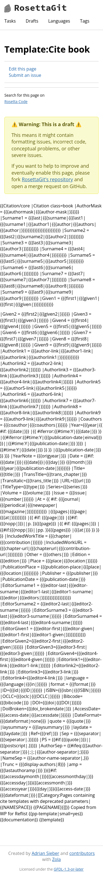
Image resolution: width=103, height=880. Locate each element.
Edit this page (22, 69)
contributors (81, 853)
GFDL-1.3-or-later (69, 869)
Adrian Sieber (45, 853)
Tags (84, 21)
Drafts (32, 21)
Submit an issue (25, 75)
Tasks (10, 21)
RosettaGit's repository (47, 179)
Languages (59, 21)
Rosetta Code (15, 101)
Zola (56, 859)
